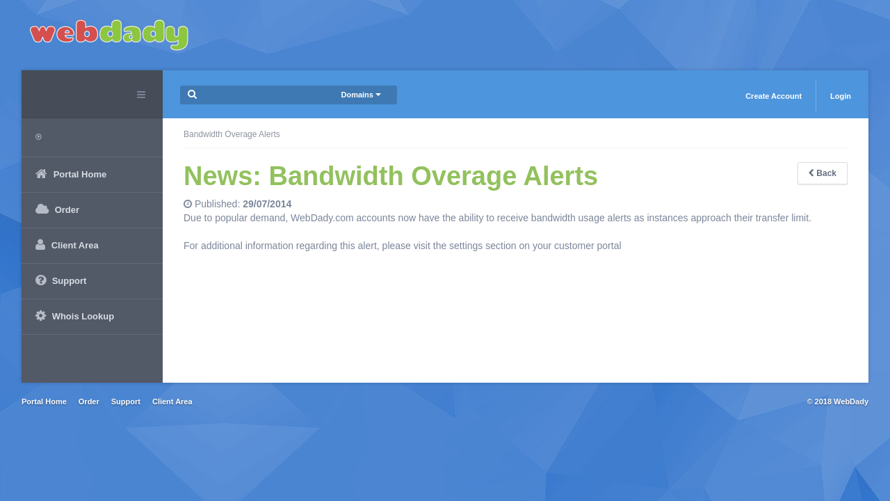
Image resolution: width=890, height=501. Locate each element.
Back (822, 173)
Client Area (172, 401)
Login (840, 96)
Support (125, 401)
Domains (361, 94)
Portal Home (44, 401)
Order (89, 401)
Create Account (773, 96)
